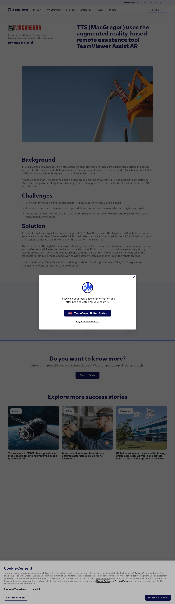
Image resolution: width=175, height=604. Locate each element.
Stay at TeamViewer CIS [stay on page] (87, 321)
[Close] (133, 277)
